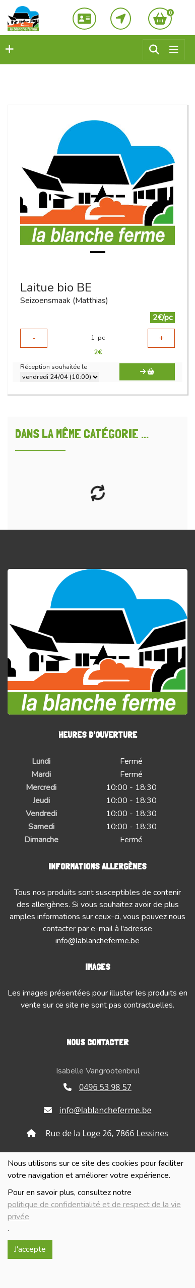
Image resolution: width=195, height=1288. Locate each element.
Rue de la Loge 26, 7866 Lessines (97, 1133)
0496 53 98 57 (97, 1087)
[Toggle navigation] (173, 50)
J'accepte (30, 1249)
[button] (7, 50)
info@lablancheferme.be (97, 940)
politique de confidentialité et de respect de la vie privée (94, 1210)
